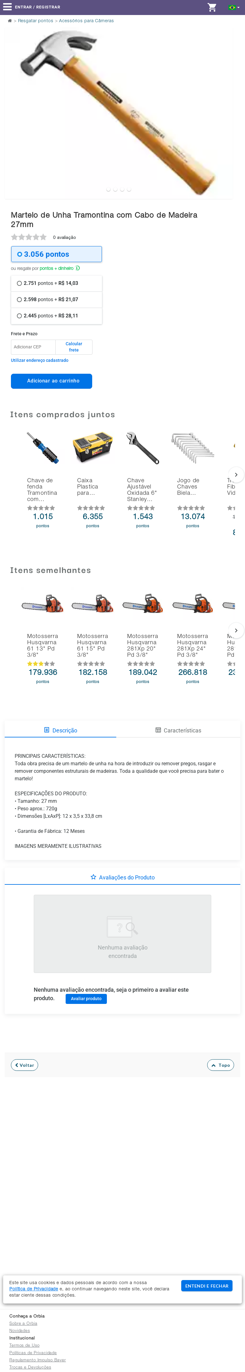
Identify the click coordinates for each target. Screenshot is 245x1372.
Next (224, 98)
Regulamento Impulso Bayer (37, 1361)
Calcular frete (74, 346)
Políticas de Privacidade (33, 1353)
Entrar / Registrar (37, 7)
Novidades (19, 1331)
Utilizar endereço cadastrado (39, 360)
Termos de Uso (24, 1346)
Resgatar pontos (35, 21)
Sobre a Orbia (23, 1324)
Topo (220, 1065)
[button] (234, 7)
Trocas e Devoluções (30, 1368)
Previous (13, 98)
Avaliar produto (86, 998)
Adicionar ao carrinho (52, 381)
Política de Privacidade (33, 1289)
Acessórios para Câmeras (86, 21)
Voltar (24, 1065)
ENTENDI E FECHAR (206, 1285)
